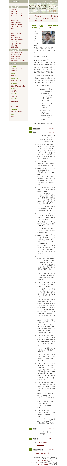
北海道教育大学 (42, 442)
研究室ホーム (14, 9)
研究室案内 (14, 11)
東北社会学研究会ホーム (18, 52)
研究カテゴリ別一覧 (16, 26)
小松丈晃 (52, 11)
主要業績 (36, 128)
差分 (39, 1)
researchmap (41, 445)
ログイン (54, 4)
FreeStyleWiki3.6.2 (43, 464)
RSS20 (44, 4)
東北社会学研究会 (16, 50)
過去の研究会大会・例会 (18, 60)
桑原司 (13, 116)
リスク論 (46, 453)
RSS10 (39, 4)
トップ (35, 1)
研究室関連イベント (16, 13)
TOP (50, 28)
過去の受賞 (14, 41)
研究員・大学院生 (16, 22)
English (13, 4)
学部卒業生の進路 (16, 43)
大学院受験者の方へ (47, 18)
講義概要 (13, 35)
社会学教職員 (14, 20)
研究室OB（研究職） (17, 24)
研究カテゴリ (38, 449)
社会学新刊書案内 (16, 33)
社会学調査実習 (15, 37)
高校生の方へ (39, 16)
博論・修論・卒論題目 (17, 39)
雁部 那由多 (14, 106)
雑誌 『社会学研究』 (17, 54)
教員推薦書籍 (14, 47)
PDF (34, 4)
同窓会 (13, 28)
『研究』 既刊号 (15, 58)
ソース (47, 1)
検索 (51, 1)
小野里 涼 (14, 96)
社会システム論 (39, 453)
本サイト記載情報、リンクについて (47, 460)
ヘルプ (55, 1)
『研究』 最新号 (15, 56)
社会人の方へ (38, 20)
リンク (35, 439)
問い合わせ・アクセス (17, 15)
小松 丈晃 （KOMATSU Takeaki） (45, 27)
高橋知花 (13, 76)
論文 (34, 132)
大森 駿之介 (14, 91)
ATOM (49, 4)
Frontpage (14, 70)
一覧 (42, 1)
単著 (34, 429)
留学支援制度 (14, 45)
